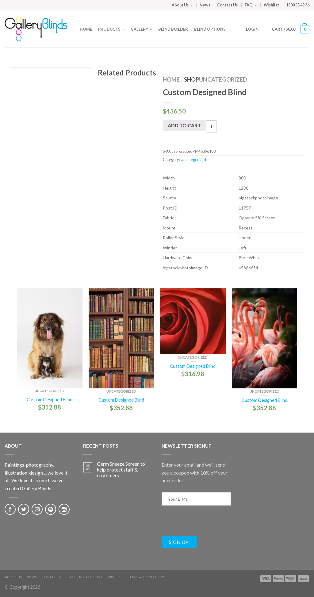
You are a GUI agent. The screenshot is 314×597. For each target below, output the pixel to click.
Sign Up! (179, 542)
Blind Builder (173, 29)
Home (86, 29)
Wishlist (271, 4)
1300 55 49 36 (297, 4)
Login (252, 29)
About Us (180, 4)
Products (109, 29)
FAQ (249, 4)
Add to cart (184, 125)
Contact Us (227, 4)
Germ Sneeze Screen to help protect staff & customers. (121, 469)
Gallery (139, 29)
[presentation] (208, 524)
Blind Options (210, 29)
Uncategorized (223, 79)
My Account (91, 577)
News (205, 4)
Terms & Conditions (146, 577)
